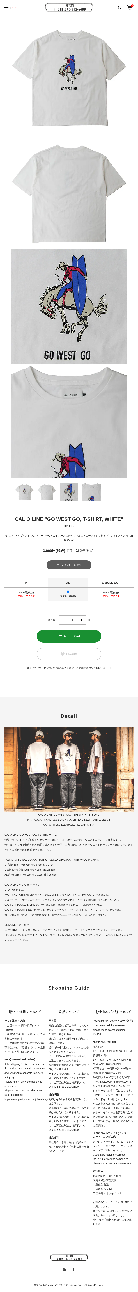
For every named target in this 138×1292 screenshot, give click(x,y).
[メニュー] (7, 7)
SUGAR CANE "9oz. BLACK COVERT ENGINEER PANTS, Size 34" (72, 820)
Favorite (69, 654)
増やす (81, 620)
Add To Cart (69, 636)
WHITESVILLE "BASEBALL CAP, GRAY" (72, 825)
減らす (63, 620)
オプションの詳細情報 (69, 565)
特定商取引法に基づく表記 (59, 668)
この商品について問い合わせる (93, 668)
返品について (34, 668)
